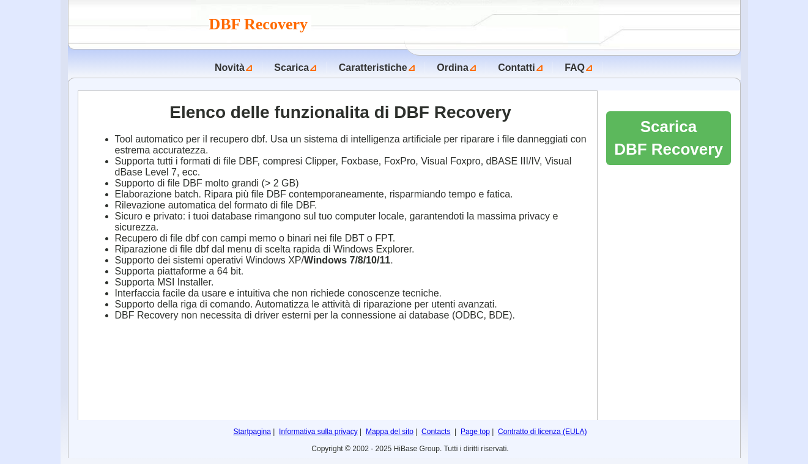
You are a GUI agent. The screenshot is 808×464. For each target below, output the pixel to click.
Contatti (516, 67)
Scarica (291, 67)
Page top (475, 431)
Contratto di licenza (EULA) (542, 431)
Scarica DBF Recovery (668, 137)
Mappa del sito (389, 431)
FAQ (575, 67)
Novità (230, 67)
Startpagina (252, 431)
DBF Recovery (260, 24)
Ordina (453, 67)
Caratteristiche (373, 67)
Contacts (435, 431)
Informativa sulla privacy (318, 431)
